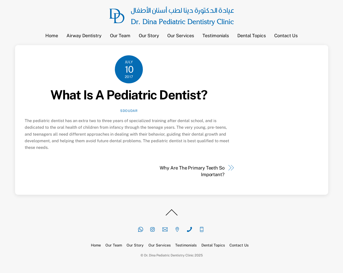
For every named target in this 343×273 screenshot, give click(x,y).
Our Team (120, 35)
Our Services (180, 35)
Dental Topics (251, 35)
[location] (177, 229)
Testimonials (215, 35)
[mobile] (202, 229)
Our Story (149, 35)
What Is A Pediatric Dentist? (128, 94)
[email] (165, 229)
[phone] (189, 229)
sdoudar (129, 111)
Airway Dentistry (84, 35)
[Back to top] (171, 215)
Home (51, 35)
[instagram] (153, 229)
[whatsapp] (140, 229)
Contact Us (286, 35)
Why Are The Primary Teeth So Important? (192, 171)
